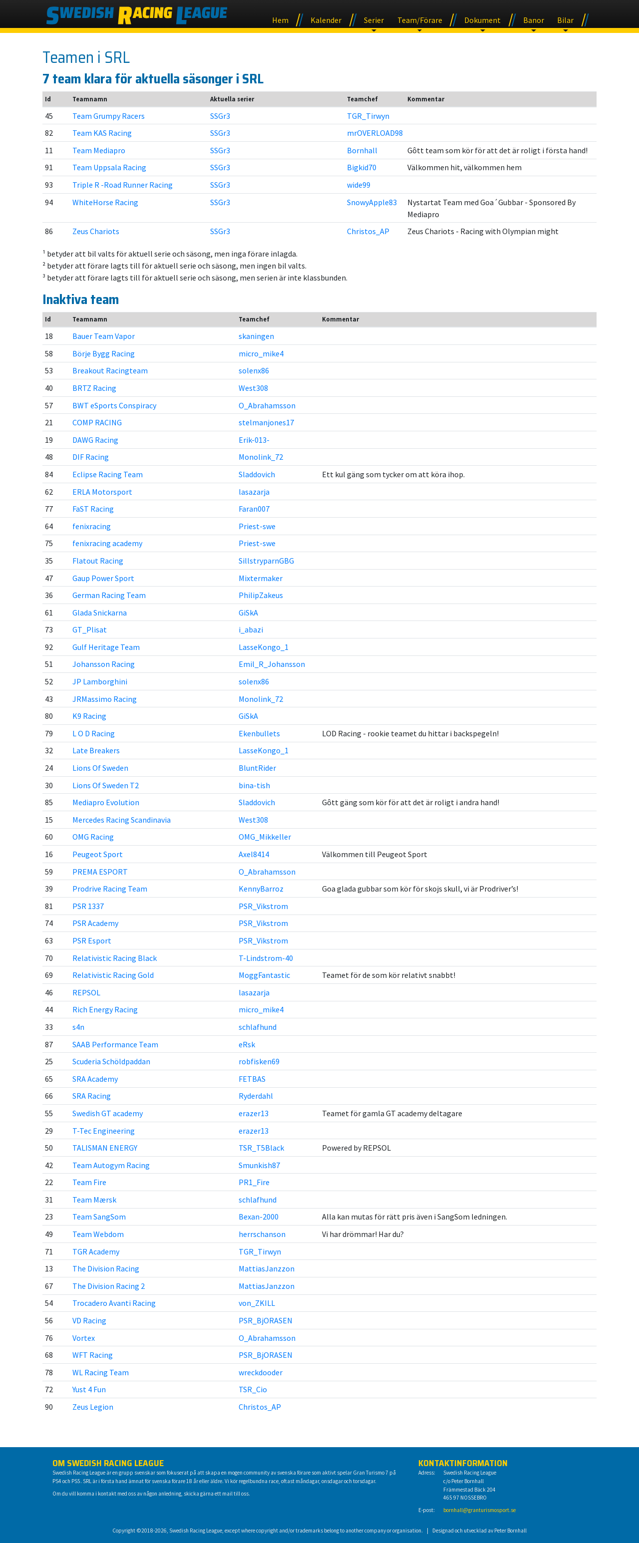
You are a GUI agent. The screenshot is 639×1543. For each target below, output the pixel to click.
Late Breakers (96, 750)
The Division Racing (105, 1268)
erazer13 (254, 1113)
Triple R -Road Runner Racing (122, 185)
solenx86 (254, 370)
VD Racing (89, 1320)
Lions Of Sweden (100, 768)
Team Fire (89, 1182)
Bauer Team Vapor (103, 336)
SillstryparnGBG (266, 561)
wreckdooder (261, 1372)
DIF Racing (90, 457)
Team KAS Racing (102, 133)
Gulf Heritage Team (106, 647)
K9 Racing (89, 716)
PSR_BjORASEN (266, 1320)
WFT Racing (92, 1355)
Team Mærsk (94, 1200)
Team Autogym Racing (111, 1165)
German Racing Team (109, 595)
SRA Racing (91, 1096)
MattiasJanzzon (267, 1268)
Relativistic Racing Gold (113, 975)
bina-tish (254, 785)
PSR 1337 (88, 906)
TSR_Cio (253, 1389)
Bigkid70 (361, 167)
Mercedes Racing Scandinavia (121, 820)
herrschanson (262, 1234)
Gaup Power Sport (103, 578)
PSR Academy (95, 923)
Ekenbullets (259, 733)
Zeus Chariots (95, 231)
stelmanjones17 (266, 422)
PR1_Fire (254, 1182)
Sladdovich (257, 474)
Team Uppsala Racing (109, 167)
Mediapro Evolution (105, 802)
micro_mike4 (261, 353)
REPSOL (86, 992)
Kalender (326, 20)
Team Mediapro (98, 150)
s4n (78, 1027)
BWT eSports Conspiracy (114, 405)
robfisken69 (259, 1061)
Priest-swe (257, 526)
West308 (253, 388)
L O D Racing (93, 733)
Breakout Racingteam (110, 370)
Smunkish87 (259, 1165)
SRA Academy (95, 1079)
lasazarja (254, 492)
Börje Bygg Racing (103, 353)
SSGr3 (220, 116)
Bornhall (362, 150)
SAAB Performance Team (115, 1044)
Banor (533, 20)
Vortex (83, 1338)
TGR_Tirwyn (368, 116)
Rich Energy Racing (105, 1009)
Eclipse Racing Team (107, 474)
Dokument (482, 20)
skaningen (256, 336)
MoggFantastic (264, 975)
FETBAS (252, 1079)
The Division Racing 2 (108, 1286)
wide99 (358, 185)
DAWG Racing (95, 440)
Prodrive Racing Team (109, 889)
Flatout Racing (97, 561)
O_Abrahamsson (267, 405)
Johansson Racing (103, 664)
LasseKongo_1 (264, 647)
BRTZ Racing (94, 388)
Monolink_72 (261, 457)
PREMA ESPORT (100, 872)
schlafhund (258, 1027)
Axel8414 (254, 854)
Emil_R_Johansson (272, 664)
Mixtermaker (261, 578)
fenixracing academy (107, 543)
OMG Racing (93, 837)
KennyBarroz (261, 889)
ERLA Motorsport (102, 492)
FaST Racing (93, 509)
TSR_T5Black (261, 1148)
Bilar (565, 20)
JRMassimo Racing (104, 699)
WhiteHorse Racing (105, 202)
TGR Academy (95, 1251)
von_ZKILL (257, 1303)
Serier (374, 20)
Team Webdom (98, 1234)
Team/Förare (419, 20)
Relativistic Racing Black (114, 958)
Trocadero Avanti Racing (114, 1303)
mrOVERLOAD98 (375, 133)
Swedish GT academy (107, 1113)
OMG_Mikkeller (265, 837)
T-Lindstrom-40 (266, 958)
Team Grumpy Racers (108, 116)
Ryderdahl (256, 1096)
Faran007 (254, 509)
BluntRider (257, 768)
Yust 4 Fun (89, 1389)
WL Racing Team (100, 1372)
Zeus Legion (92, 1407)
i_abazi (251, 629)
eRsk (247, 1044)
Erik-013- (254, 440)
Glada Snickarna (99, 612)
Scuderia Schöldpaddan (111, 1061)
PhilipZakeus (261, 595)
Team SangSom (99, 1217)
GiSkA (248, 612)
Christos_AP (368, 231)
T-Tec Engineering (103, 1131)
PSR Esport (91, 940)
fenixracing (91, 526)
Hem (280, 20)
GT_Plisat (89, 629)
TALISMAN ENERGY (104, 1148)
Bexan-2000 (259, 1217)
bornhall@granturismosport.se (479, 1510)
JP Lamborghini (99, 681)
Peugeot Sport (97, 854)
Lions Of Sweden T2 (105, 785)
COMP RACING (97, 422)
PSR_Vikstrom (263, 906)
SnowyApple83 (372, 202)
